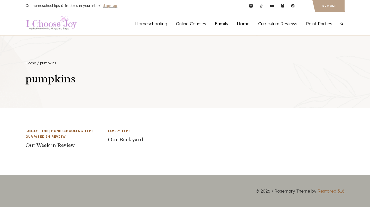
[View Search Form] (341, 23)
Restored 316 (331, 191)
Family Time (37, 131)
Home (243, 23)
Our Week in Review (45, 137)
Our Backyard (125, 139)
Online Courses (191, 23)
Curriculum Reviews (277, 23)
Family (221, 23)
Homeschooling (151, 23)
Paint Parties (319, 23)
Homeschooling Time (72, 131)
